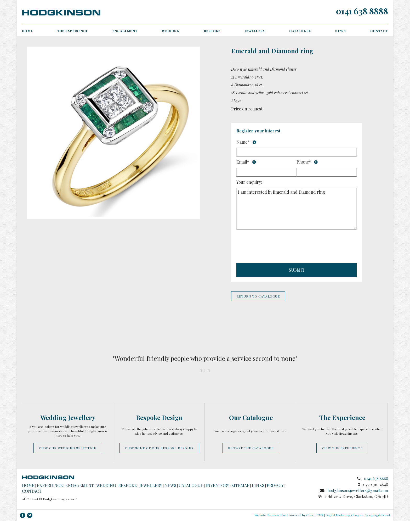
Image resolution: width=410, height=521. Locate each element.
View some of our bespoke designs (159, 448)
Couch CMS (314, 515)
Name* (289, 141)
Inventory (217, 485)
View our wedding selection (67, 448)
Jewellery (255, 31)
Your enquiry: (249, 182)
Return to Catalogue (258, 296)
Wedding (170, 31)
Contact (379, 31)
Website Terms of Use (270, 515)
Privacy (275, 485)
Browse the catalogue (251, 448)
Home (27, 31)
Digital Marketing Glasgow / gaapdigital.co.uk (358, 515)
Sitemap (240, 485)
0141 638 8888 (362, 10)
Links (258, 485)
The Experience (72, 31)
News (340, 31)
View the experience (342, 448)
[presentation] (276, 247)
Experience (50, 485)
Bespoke (212, 31)
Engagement (125, 31)
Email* (263, 161)
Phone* (324, 161)
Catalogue (300, 31)
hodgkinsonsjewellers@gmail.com (357, 490)
